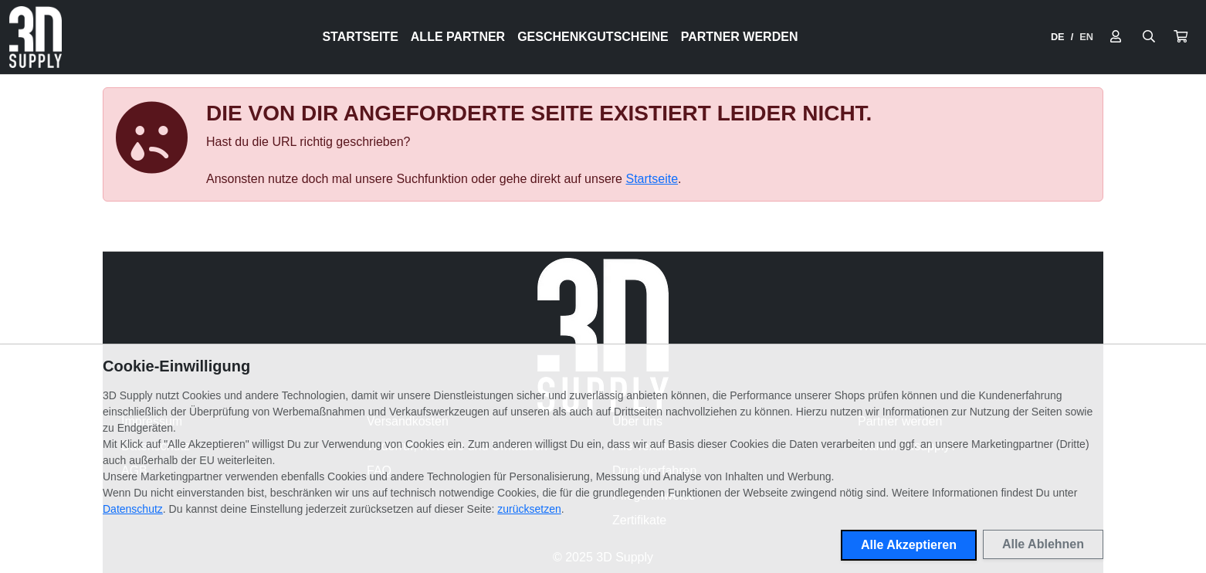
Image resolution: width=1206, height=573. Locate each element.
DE (1058, 36)
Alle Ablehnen (1043, 544)
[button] (1180, 37)
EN (1086, 36)
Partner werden (739, 36)
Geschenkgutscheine (593, 36)
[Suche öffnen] (1148, 37)
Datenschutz (133, 509)
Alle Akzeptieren (909, 544)
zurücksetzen (529, 509)
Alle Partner (458, 36)
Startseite (360, 36)
